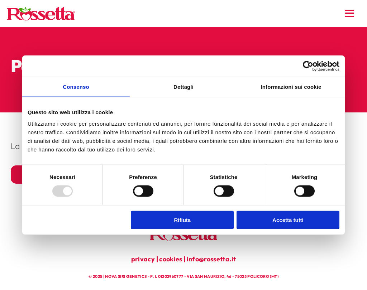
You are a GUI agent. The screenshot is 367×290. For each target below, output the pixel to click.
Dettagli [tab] (183, 87)
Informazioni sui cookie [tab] (291, 87)
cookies (170, 259)
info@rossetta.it (211, 259)
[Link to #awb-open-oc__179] (350, 14)
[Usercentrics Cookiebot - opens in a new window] (308, 66)
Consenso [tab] (76, 87)
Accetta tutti (288, 220)
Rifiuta (182, 220)
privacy (143, 259)
